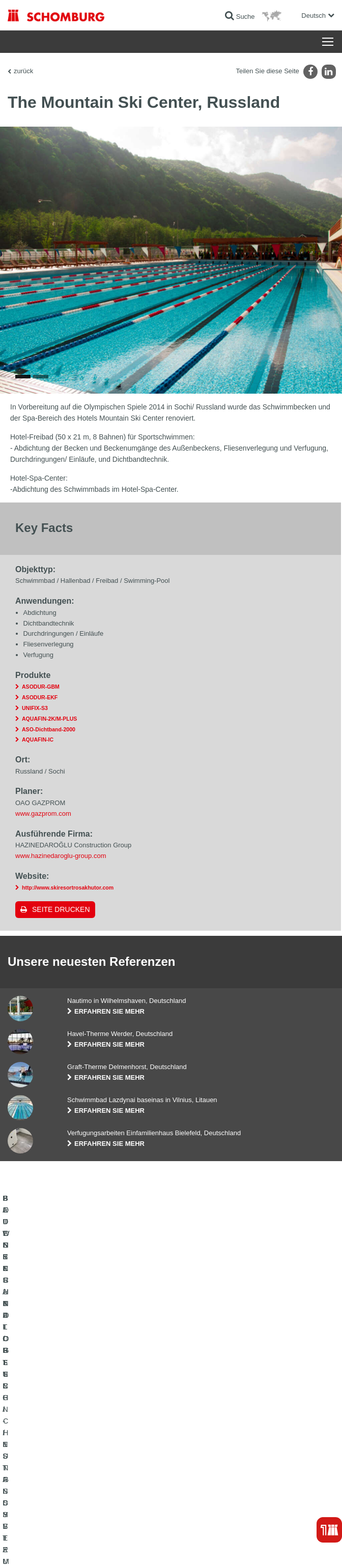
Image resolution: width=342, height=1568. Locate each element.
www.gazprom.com (43, 813)
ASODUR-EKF (40, 697)
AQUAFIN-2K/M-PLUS (49, 719)
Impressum (57, 1548)
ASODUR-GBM (41, 687)
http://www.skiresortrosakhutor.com (67, 887)
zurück (23, 71)
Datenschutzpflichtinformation (144, 1548)
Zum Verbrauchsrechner (211, 1415)
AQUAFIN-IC (37, 739)
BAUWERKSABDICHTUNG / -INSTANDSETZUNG (77, 1415)
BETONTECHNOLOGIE (40, 1461)
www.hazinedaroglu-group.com (60, 856)
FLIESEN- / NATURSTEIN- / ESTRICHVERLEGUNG (79, 1431)
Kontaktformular (200, 1446)
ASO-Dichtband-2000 (48, 729)
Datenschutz (89, 1548)
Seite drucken (61, 909)
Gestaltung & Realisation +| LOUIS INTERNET (278, 1548)
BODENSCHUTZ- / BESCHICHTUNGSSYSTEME (76, 1446)
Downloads (194, 1431)
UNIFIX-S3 (35, 708)
